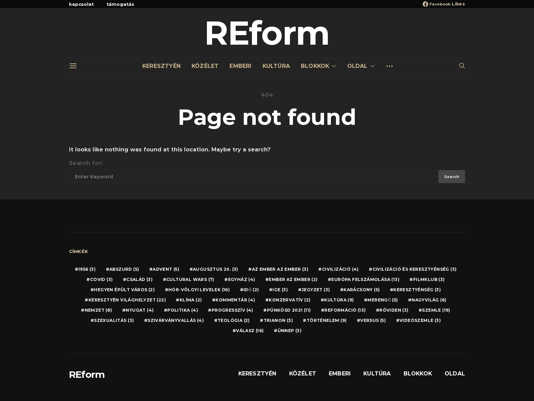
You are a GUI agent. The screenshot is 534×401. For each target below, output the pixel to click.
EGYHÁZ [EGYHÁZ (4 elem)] (241, 279)
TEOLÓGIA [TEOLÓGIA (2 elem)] (233, 320)
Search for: (86, 163)
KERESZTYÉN (161, 66)
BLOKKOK (315, 66)
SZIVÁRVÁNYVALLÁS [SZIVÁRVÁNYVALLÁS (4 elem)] (175, 320)
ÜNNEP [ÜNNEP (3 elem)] (290, 330)
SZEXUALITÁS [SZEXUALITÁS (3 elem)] (114, 320)
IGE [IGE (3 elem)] (280, 289)
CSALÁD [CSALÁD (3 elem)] (139, 279)
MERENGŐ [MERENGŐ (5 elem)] (382, 299)
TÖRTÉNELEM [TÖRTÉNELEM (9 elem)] (327, 320)
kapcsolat (81, 4)
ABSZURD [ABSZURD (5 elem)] (124, 269)
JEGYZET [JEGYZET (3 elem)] (315, 289)
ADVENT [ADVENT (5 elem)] (166, 269)
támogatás (121, 4)
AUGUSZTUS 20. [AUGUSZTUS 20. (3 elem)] (215, 269)
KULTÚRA (276, 66)
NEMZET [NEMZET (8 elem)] (98, 310)
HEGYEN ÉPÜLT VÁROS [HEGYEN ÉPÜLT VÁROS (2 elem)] (124, 289)
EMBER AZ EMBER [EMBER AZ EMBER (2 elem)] (293, 279)
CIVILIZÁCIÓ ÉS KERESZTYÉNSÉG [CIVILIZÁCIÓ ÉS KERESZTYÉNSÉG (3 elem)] (415, 269)
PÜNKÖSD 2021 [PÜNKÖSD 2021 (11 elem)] (289, 310)
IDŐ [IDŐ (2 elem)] (251, 289)
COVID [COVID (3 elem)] (101, 279)
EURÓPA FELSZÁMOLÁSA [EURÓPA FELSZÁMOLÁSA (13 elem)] (365, 279)
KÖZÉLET (205, 66)
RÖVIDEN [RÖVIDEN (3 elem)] (393, 310)
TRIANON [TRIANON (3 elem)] (278, 320)
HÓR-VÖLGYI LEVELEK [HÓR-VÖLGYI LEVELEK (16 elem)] (199, 289)
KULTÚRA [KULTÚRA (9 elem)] (339, 299)
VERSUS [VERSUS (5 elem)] (373, 320)
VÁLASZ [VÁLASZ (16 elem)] (250, 330)
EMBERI (240, 66)
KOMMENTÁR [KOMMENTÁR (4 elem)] (235, 299)
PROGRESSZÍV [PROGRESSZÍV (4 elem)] (232, 310)
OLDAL (357, 66)
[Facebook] (444, 4)
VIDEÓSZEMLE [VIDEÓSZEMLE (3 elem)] (420, 320)
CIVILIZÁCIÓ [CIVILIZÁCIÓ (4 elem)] (340, 269)
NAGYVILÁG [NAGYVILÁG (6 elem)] (428, 299)
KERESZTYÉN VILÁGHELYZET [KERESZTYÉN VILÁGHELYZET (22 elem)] (127, 299)
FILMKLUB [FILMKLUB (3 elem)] (429, 279)
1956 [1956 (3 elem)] (87, 269)
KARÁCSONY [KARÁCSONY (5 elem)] (361, 289)
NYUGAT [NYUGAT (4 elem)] (140, 310)
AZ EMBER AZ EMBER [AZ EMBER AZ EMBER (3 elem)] (280, 269)
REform (267, 33)
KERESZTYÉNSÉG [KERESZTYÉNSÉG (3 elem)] (417, 289)
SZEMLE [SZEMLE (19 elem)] (436, 310)
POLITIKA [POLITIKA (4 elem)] (182, 310)
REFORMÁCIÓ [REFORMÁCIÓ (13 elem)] (345, 310)
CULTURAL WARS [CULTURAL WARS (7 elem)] (190, 279)
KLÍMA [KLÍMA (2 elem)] (191, 299)
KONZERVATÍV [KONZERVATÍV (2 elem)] (289, 299)
